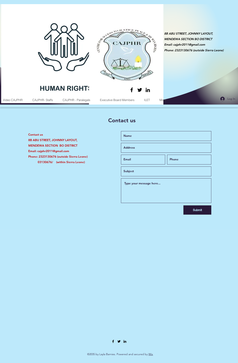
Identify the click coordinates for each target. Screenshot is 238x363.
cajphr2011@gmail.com (189, 44)
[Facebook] (132, 90)
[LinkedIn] (148, 90)
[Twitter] (140, 90)
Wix (150, 354)
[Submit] (197, 210)
